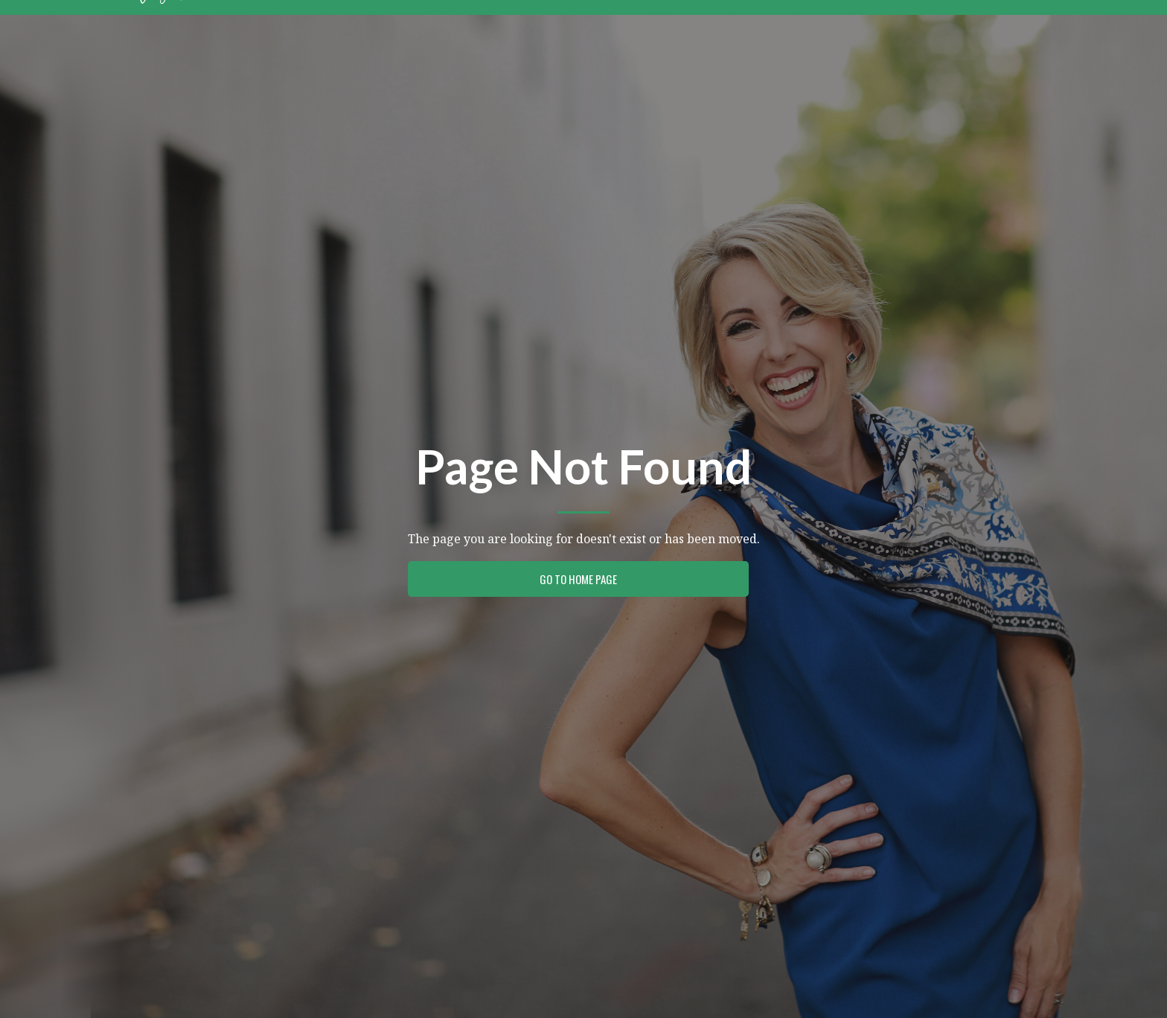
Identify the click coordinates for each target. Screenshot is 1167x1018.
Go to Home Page (578, 579)
